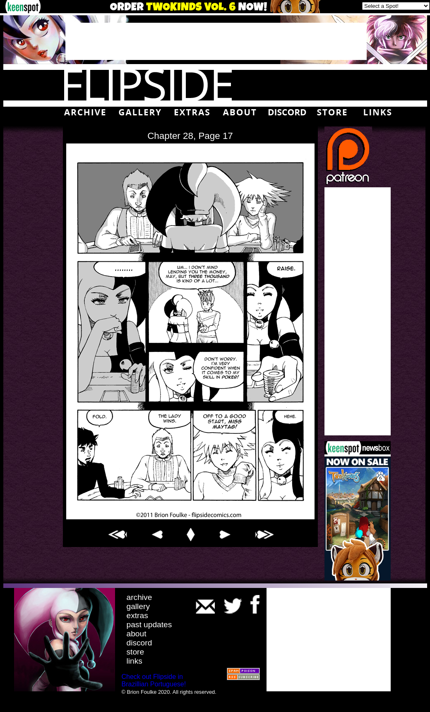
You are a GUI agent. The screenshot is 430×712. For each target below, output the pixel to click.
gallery (138, 606)
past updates (149, 624)
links (134, 661)
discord (139, 642)
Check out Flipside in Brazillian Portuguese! (154, 680)
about (137, 633)
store (135, 651)
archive (139, 597)
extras (137, 615)
